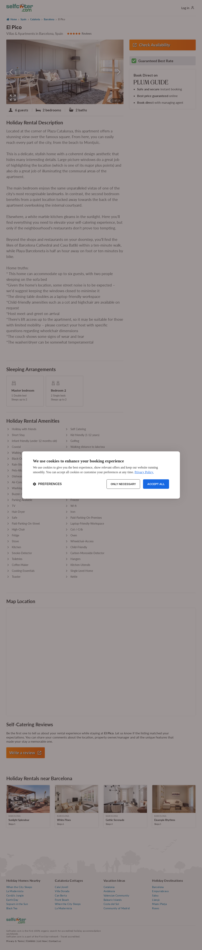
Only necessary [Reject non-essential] (123, 484)
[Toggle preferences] (47, 484)
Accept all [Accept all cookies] (156, 484)
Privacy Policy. (144, 472)
